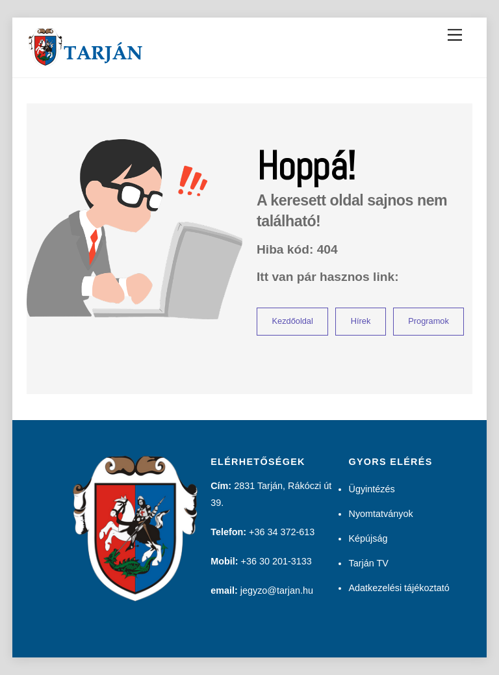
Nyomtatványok (380, 514)
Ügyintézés (371, 489)
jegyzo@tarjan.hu (276, 590)
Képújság (367, 538)
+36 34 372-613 (281, 532)
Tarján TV (368, 563)
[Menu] (455, 35)
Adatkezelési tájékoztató (398, 588)
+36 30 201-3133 (276, 561)
